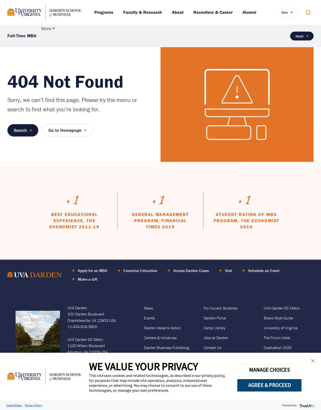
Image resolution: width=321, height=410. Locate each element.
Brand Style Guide (278, 317)
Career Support (243, 36)
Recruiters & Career (213, 12)
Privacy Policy (33, 405)
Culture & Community (138, 36)
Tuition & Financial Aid (193, 36)
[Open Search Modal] (308, 12)
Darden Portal (215, 317)
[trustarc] (306, 405)
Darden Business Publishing (166, 347)
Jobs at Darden (216, 337)
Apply (299, 36)
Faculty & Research (142, 12)
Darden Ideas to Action (162, 327)
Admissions (92, 36)
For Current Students (220, 308)
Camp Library (214, 327)
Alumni (249, 12)
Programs (103, 12)
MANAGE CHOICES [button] (269, 369)
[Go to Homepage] (44, 12)
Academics (56, 36)
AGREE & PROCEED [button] (269, 385)
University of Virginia (280, 327)
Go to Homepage (64, 130)
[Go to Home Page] (34, 275)
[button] (313, 362)
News (148, 308)
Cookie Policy (14, 405)
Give (284, 12)
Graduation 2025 (278, 347)
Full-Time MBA (21, 36)
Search (20, 130)
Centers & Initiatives (160, 337)
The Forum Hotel (277, 337)
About (177, 12)
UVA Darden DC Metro (282, 308)
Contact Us (212, 347)
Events (149, 317)
